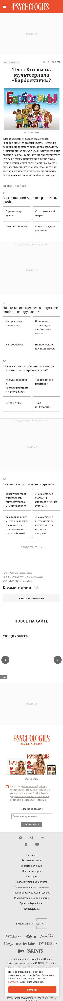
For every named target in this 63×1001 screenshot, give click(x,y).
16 (46, 62)
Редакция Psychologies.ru (21, 573)
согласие (13, 981)
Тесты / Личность (11, 62)
